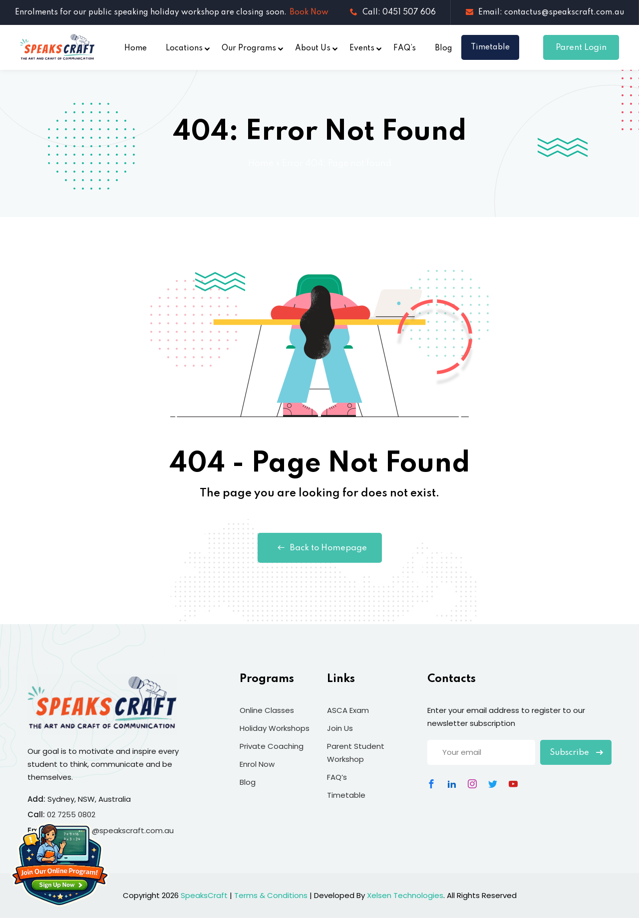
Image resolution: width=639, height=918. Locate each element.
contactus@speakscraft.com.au (113, 830)
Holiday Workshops (275, 728)
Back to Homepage (320, 547)
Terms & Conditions (271, 895)
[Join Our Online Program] (60, 864)
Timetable (490, 47)
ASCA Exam (348, 710)
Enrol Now (257, 764)
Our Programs (249, 48)
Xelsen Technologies (405, 895)
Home (135, 48)
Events (361, 48)
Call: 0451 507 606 (393, 12)
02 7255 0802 (71, 814)
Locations (184, 48)
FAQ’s (404, 48)
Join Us (340, 728)
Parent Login (581, 47)
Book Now (309, 12)
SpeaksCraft (204, 895)
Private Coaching (272, 746)
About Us (312, 48)
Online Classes (267, 710)
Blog (443, 48)
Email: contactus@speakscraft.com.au (545, 12)
